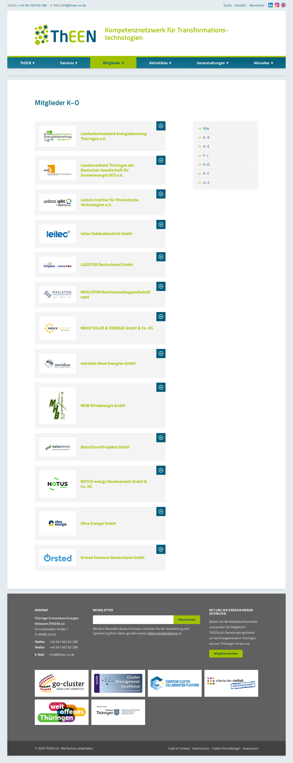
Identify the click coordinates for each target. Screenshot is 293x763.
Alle (206, 128)
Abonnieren (186, 619)
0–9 (206, 137)
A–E (206, 146)
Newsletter (257, 5)
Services (67, 63)
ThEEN (25, 63)
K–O (206, 164)
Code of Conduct (179, 748)
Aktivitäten (158, 63)
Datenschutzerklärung (163, 633)
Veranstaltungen (211, 63)
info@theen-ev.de (73, 5)
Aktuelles (262, 63)
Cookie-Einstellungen (226, 748)
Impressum (250, 748)
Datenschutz (200, 748)
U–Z (206, 182)
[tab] (160, 125)
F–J (205, 155)
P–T (206, 173)
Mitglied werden (226, 653)
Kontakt (240, 5)
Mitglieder (111, 63)
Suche (227, 5)
